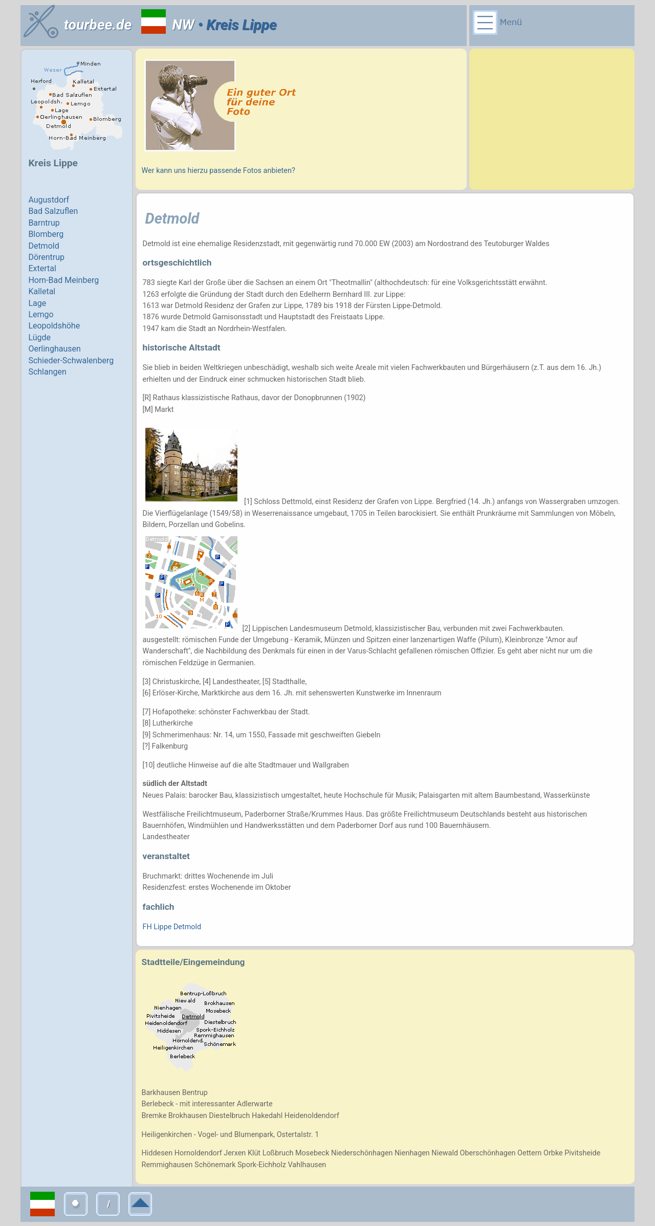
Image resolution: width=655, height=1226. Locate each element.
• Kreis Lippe (235, 24)
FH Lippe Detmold (172, 927)
